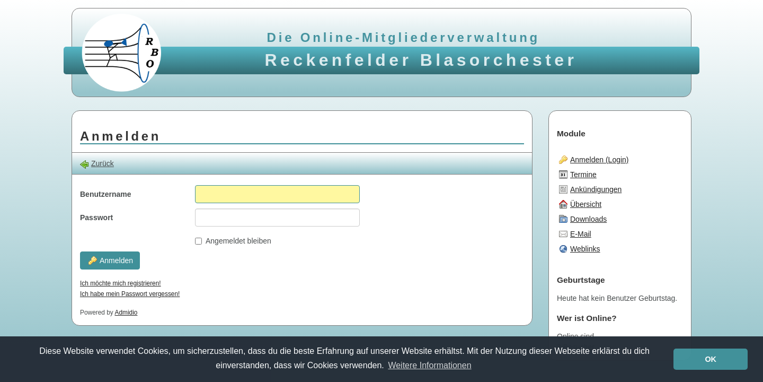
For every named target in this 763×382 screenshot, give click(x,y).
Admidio (125, 312)
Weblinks (579, 249)
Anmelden (110, 260)
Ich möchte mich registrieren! (120, 283)
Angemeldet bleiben (233, 241)
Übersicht (580, 204)
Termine (578, 174)
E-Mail (575, 234)
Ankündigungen (590, 189)
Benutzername (105, 194)
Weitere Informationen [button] (429, 365)
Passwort (96, 217)
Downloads (583, 219)
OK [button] (710, 359)
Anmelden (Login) (594, 159)
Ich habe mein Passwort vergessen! (130, 294)
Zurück (97, 163)
